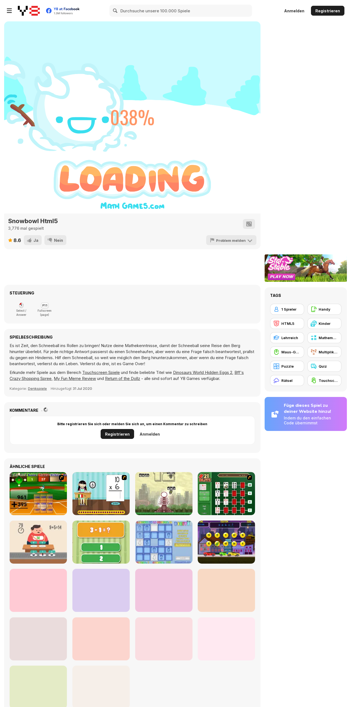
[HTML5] (287, 323)
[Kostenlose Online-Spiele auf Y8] (29, 11)
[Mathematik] (324, 337)
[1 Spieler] (287, 309)
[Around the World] (101, 493)
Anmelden (294, 10)
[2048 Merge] (164, 590)
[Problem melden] (231, 240)
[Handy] (324, 309)
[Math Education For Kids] (101, 590)
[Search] (115, 11)
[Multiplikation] (324, 352)
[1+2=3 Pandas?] (101, 542)
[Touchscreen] (324, 380)
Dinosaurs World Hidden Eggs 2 (202, 372)
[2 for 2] (38, 638)
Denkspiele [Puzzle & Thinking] (37, 388)
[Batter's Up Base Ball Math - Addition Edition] (38, 493)
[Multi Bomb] (164, 493)
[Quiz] (324, 366)
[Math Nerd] (226, 638)
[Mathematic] (38, 590)
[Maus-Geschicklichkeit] (287, 352)
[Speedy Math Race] (226, 542)
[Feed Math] (38, 542)
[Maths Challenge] (101, 638)
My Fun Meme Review (75, 378)
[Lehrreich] (287, 337)
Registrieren (327, 10)
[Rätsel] (287, 380)
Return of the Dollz (122, 378)
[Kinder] (324, 323)
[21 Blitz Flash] (226, 493)
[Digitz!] (164, 542)
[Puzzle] (287, 366)
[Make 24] (226, 590)
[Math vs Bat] (164, 638)
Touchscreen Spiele (101, 372)
